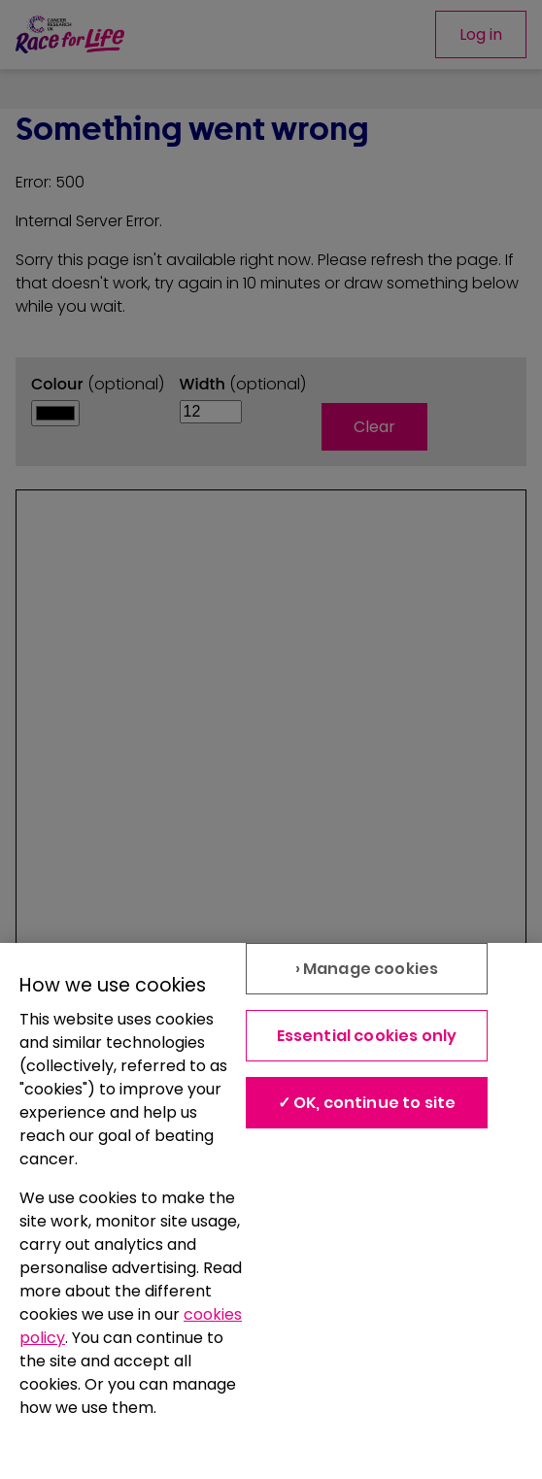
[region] (271, 1211)
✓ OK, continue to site (367, 1103)
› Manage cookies (367, 969)
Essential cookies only (367, 1036)
